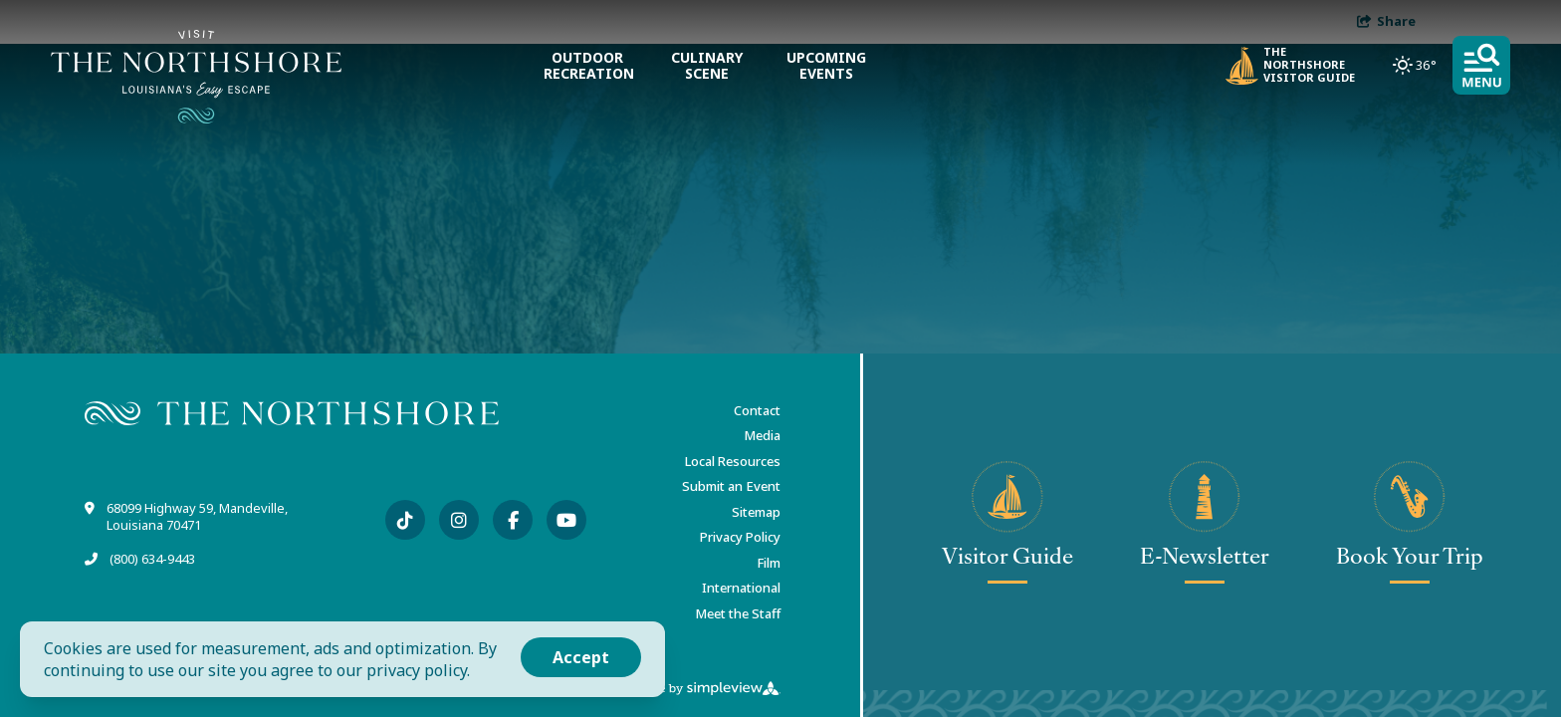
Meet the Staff (737, 613)
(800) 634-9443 (152, 559)
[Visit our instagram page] (459, 520)
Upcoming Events (826, 66)
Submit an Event (731, 486)
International (741, 588)
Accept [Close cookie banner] (581, 657)
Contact (757, 410)
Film (768, 563)
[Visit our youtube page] (566, 520)
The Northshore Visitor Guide (1290, 65)
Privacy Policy (740, 537)
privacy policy (416, 670)
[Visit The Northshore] (196, 76)
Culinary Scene (707, 66)
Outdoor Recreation (587, 66)
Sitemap (756, 512)
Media (762, 435)
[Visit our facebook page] (513, 520)
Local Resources (732, 461)
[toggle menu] (1481, 65)
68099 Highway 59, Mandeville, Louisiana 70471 (197, 517)
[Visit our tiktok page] (405, 520)
